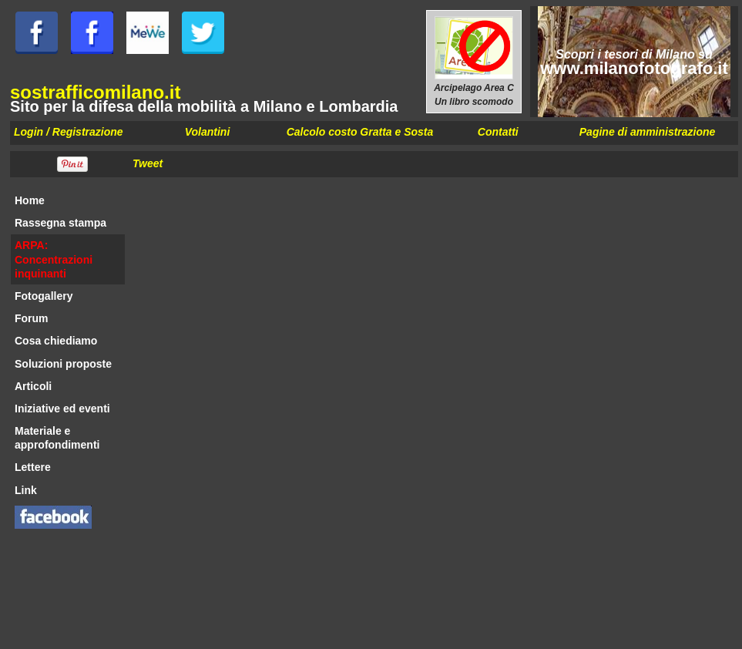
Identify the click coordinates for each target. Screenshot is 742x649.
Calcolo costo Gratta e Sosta (360, 132)
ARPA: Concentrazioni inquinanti (53, 259)
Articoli (33, 386)
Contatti (498, 132)
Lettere (33, 467)
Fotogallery (43, 296)
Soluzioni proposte (63, 364)
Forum (32, 318)
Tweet (148, 163)
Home (30, 200)
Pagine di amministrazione (647, 132)
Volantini (207, 132)
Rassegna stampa (60, 223)
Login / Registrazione (68, 132)
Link (26, 490)
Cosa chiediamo (56, 341)
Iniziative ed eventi (62, 408)
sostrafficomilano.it (95, 92)
